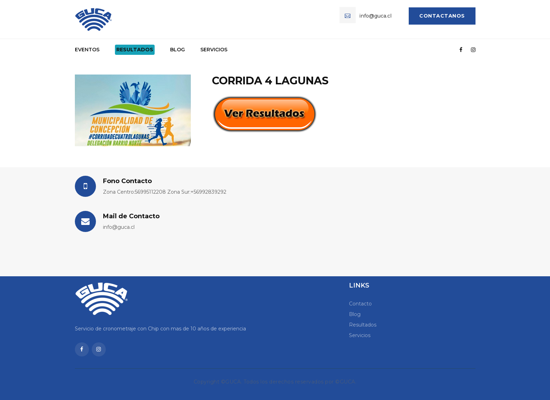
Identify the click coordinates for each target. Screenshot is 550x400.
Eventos (87, 49)
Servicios (213, 49)
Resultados (134, 49)
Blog (177, 49)
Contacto (360, 304)
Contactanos (442, 16)
